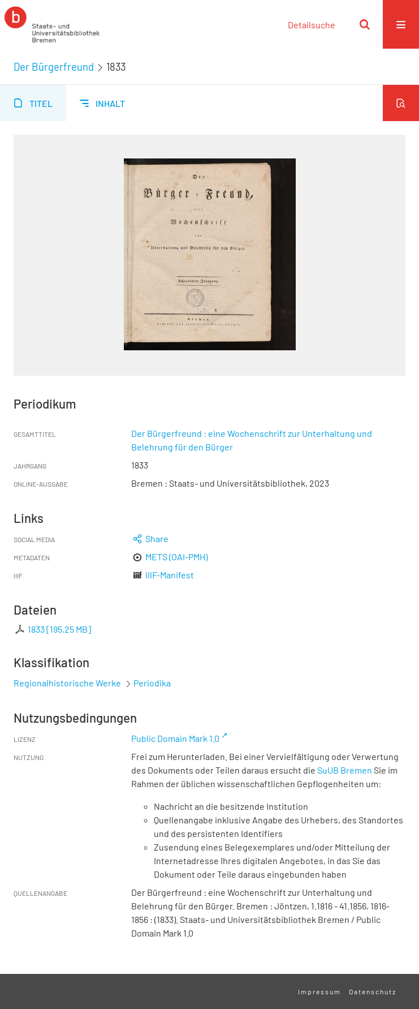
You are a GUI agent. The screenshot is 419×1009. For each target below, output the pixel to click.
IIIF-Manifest (169, 574)
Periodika (152, 682)
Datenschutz (372, 991)
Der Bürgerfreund (54, 67)
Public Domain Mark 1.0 (175, 738)
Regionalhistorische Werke (68, 682)
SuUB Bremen (344, 770)
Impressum (319, 991)
